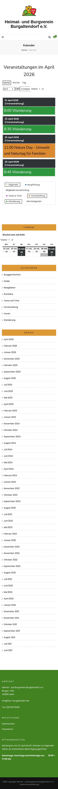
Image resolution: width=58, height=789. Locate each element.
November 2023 (12, 488)
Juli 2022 (8, 579)
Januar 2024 (10, 481)
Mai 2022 (8, 592)
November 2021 (11, 617)
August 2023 (10, 507)
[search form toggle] (49, 37)
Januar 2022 (10, 605)
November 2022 (12, 553)
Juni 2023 (8, 520)
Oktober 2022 (10, 559)
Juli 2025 (8, 384)
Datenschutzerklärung (29, 784)
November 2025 (12, 358)
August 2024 (10, 443)
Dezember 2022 (12, 546)
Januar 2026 (10, 352)
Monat (7, 82)
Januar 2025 (10, 417)
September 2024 (12, 436)
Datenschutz (8, 723)
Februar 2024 (10, 475)
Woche (16, 82)
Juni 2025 (8, 391)
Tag (24, 82)
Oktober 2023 (10, 494)
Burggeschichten (12, 274)
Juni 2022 (8, 585)
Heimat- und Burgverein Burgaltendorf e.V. (29, 24)
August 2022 (10, 572)
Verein (7, 313)
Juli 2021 (8, 643)
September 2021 (12, 630)
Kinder (7, 281)
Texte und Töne (11, 300)
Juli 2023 (8, 514)
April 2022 (8, 598)
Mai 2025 (8, 397)
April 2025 (9, 404)
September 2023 (12, 501)
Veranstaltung (11, 307)
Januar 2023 (10, 540)
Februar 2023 (10, 533)
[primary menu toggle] (3, 37)
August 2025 (10, 378)
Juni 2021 (8, 650)
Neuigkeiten (9, 287)
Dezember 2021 (11, 611)
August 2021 (9, 637)
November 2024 (12, 423)
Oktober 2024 (11, 430)
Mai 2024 (8, 462)
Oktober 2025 (10, 365)
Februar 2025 (10, 410)
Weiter (36, 89)
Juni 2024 (8, 456)
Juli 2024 (8, 449)
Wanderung (9, 320)
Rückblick (8, 294)
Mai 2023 (8, 527)
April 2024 (9, 469)
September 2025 (12, 371)
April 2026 (9, 339)
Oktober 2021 (10, 624)
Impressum (7, 729)
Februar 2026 (10, 345)
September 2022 (12, 566)
